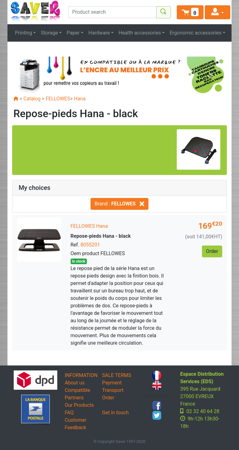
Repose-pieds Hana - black (101, 236)
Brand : (119, 204)
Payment (112, 383)
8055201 (90, 245)
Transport (113, 390)
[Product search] (112, 12)
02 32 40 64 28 (202, 411)
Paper (73, 33)
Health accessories (140, 33)
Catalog (31, 99)
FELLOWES (58, 99)
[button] (190, 12)
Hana (80, 99)
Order (108, 398)
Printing (23, 33)
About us (75, 383)
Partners (74, 398)
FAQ (69, 413)
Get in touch (115, 413)
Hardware (99, 33)
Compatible (77, 390)
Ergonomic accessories (195, 33)
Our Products (79, 405)
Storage (49, 33)
